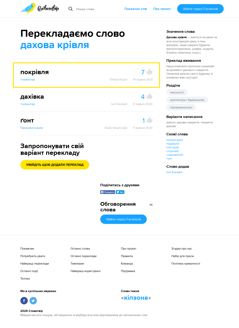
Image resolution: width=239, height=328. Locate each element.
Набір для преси (182, 256)
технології (177, 92)
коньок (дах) (174, 139)
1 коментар (27, 79)
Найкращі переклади (34, 263)
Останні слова (80, 248)
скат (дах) (172, 147)
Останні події (29, 271)
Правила (127, 256)
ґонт (169, 158)
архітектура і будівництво (187, 99)
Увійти (200, 9)
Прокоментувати (31, 127)
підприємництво (181, 107)
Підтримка (128, 271)
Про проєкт (162, 9)
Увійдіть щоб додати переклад (54, 165)
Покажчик (27, 248)
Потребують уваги (32, 256)
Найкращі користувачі (86, 271)
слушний (172, 151)
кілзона (136, 297)
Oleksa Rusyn (118, 79)
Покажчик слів (135, 9)
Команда (127, 263)
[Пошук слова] (98, 9)
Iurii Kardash (174, 172)
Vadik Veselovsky (116, 127)
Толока (25, 278)
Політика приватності (185, 263)
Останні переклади (84, 256)
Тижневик (77, 263)
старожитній (174, 154)
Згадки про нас (181, 248)
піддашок (172, 143)
